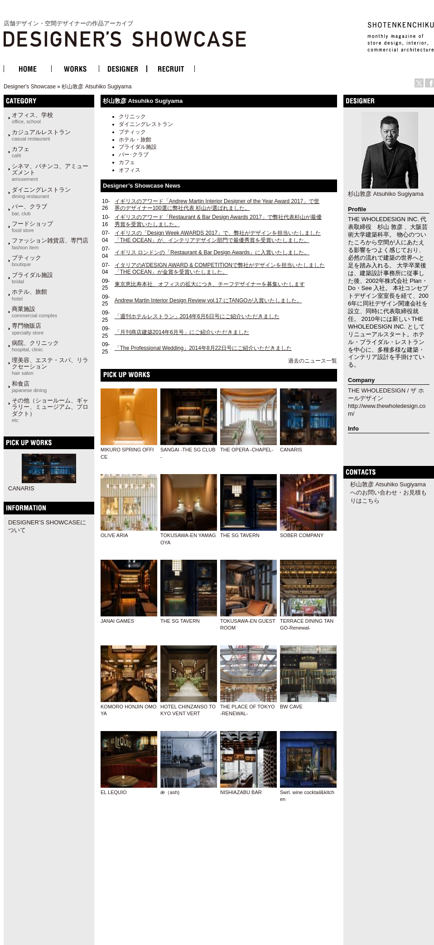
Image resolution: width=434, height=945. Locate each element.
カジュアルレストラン (41, 135)
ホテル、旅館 (29, 294)
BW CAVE (291, 706)
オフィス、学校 (32, 117)
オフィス (129, 170)
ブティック (132, 132)
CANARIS (291, 449)
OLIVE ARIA (114, 535)
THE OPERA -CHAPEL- (246, 449)
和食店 (29, 386)
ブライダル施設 (138, 147)
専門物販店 (27, 328)
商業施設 (34, 311)
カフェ (127, 162)
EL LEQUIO (114, 792)
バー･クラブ (134, 154)
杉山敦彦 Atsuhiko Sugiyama (96, 86)
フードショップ (32, 226)
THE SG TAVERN (240, 535)
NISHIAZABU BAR (241, 792)
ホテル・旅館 (135, 139)
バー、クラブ (29, 209)
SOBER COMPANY (301, 535)
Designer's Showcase (30, 86)
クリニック (132, 116)
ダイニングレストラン (146, 124)
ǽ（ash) (169, 792)
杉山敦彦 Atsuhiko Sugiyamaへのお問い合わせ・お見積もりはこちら (388, 492)
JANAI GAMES (117, 621)
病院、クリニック (35, 345)
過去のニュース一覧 (312, 361)
